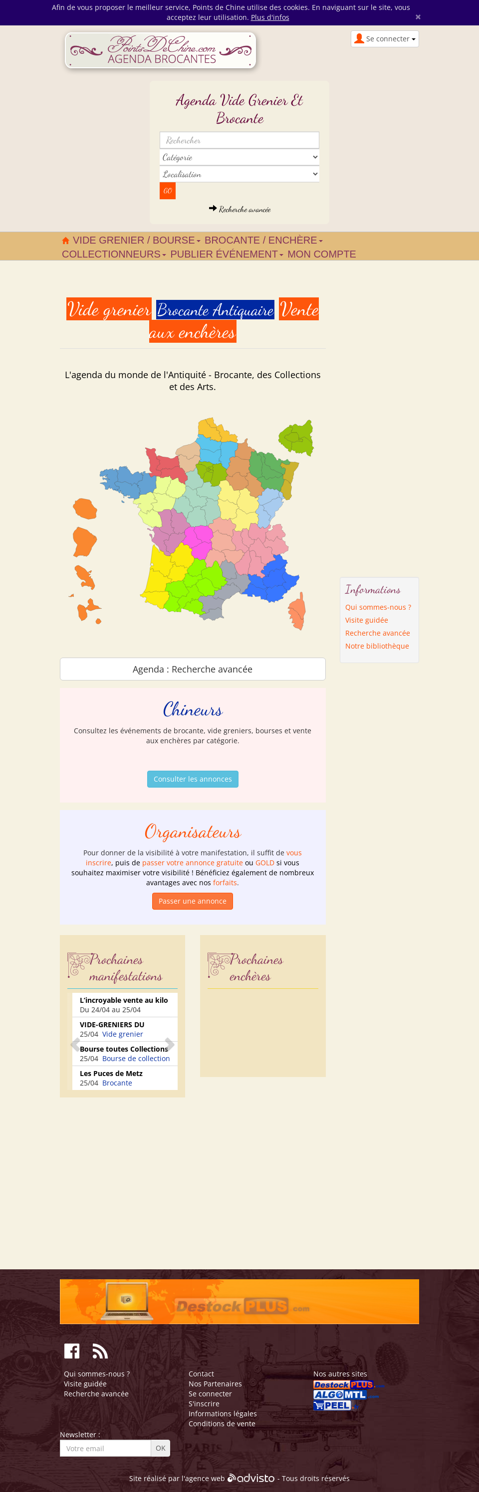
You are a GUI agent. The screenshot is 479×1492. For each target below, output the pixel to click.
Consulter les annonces (193, 779)
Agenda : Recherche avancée (192, 669)
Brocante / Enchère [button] (264, 240)
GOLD (264, 862)
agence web (205, 1478)
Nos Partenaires (215, 1383)
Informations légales (223, 1413)
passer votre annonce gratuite (192, 862)
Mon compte (321, 254)
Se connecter (210, 1393)
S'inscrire (204, 1403)
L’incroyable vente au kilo (124, 1000)
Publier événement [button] (226, 254)
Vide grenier (122, 1034)
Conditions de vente (222, 1423)
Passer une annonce (193, 901)
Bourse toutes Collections (124, 1049)
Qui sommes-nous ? (378, 607)
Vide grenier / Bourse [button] (137, 240)
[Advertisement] (144, 1174)
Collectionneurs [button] (114, 254)
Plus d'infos (270, 17)
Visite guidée (366, 620)
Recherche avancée (239, 209)
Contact (201, 1373)
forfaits (225, 882)
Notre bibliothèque (377, 646)
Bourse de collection (136, 1058)
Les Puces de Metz (111, 1073)
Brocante (117, 1082)
